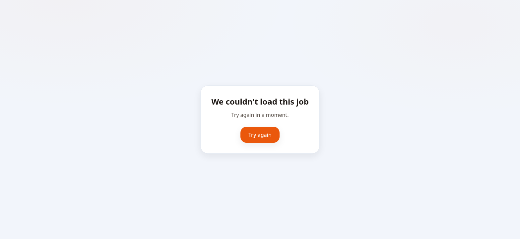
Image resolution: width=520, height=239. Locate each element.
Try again (260, 134)
